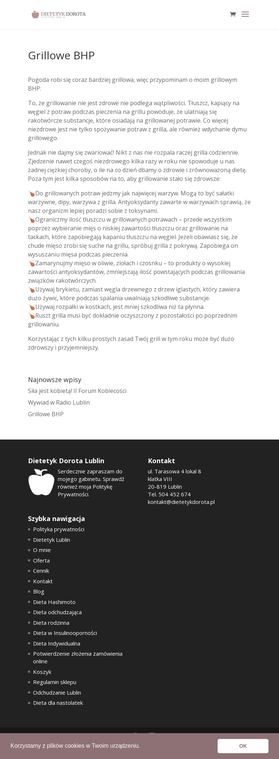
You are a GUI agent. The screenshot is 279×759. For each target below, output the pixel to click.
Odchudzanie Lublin (57, 692)
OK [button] (243, 746)
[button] (143, 747)
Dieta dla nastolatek (58, 702)
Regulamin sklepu (54, 682)
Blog (38, 591)
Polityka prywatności (58, 529)
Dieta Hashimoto (54, 601)
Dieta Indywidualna (56, 643)
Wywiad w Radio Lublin (59, 402)
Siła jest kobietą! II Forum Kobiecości (77, 391)
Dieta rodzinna (51, 622)
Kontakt (43, 581)
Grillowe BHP (46, 414)
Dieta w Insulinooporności (65, 632)
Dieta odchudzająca (57, 612)
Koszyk (42, 671)
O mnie (42, 549)
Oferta (41, 560)
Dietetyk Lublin (51, 539)
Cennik (41, 570)
